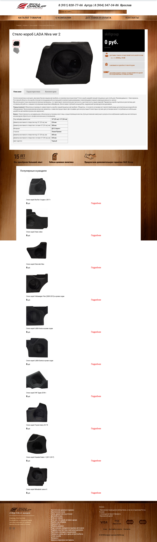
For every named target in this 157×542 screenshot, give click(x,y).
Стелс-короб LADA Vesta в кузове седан (39, 328)
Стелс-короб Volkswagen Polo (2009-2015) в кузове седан (45, 296)
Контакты (132, 17)
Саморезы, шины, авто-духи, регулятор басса (67, 534)
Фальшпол (54, 538)
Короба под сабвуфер (58, 522)
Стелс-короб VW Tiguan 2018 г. (36, 393)
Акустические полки (58, 512)
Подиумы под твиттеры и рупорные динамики (67, 530)
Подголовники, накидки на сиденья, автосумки (67, 528)
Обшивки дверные (57, 526)
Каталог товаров (29, 17)
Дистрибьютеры (56, 516)
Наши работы (55, 524)
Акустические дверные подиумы (62, 510)
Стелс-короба (33, 25)
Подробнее (96, 203)
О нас (105, 529)
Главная (18, 25)
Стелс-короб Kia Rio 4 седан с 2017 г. (38, 200)
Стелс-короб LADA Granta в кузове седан (39, 361)
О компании (63, 17)
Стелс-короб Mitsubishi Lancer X (36, 489)
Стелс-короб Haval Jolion (34, 232)
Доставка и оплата (98, 17)
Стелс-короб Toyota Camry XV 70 (37, 425)
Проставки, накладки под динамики (63, 532)
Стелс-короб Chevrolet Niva (35, 264)
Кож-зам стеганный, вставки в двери (64, 520)
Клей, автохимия (57, 518)
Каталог (25, 25)
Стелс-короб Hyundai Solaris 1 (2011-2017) (40, 457)
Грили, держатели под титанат (61, 514)
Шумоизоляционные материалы (62, 540)
